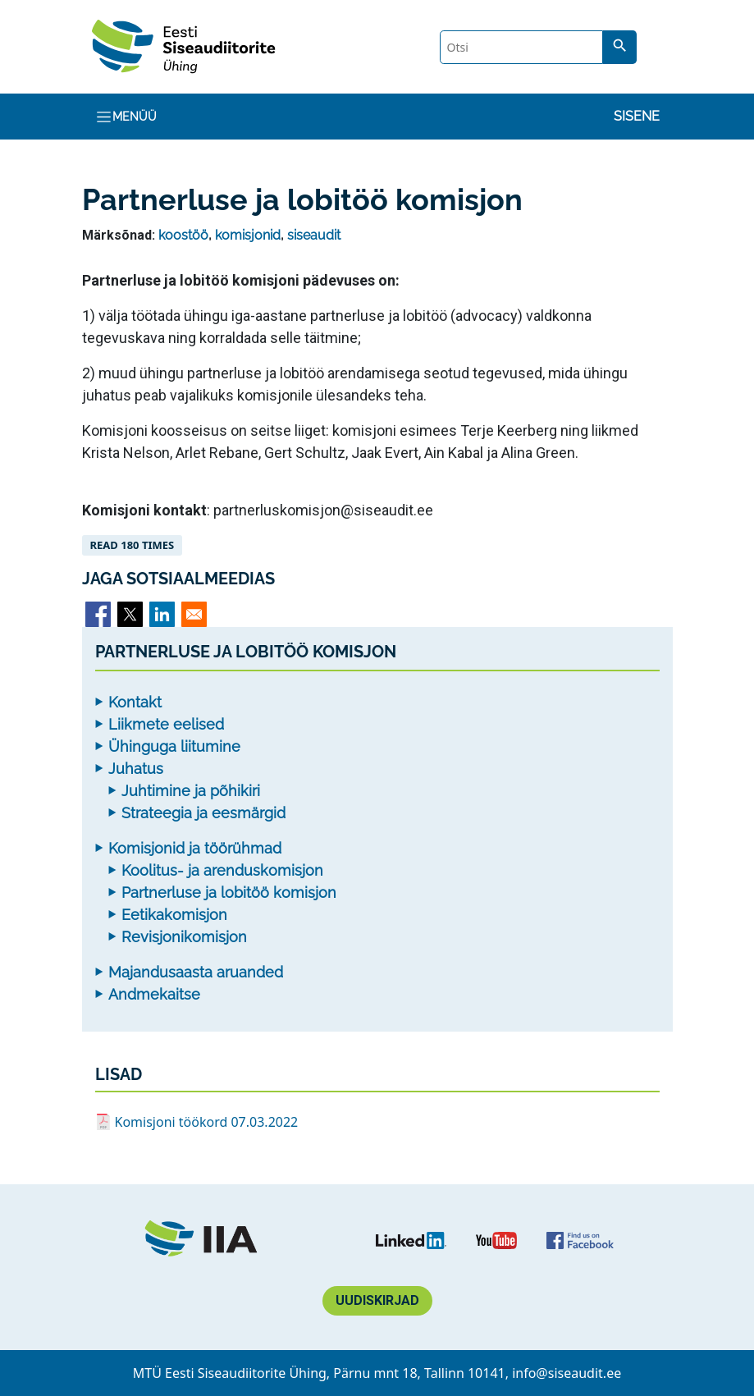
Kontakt (135, 702)
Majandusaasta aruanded (195, 972)
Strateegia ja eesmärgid (203, 813)
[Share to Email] (194, 614)
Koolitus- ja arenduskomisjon (222, 870)
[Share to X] (130, 614)
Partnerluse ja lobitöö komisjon (228, 892)
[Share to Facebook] (98, 614)
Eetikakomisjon (174, 914)
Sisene (637, 116)
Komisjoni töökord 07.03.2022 (207, 1122)
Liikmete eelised (166, 724)
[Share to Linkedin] (162, 614)
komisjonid (248, 235)
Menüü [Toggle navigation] (126, 117)
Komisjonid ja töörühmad (194, 848)
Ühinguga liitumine (174, 746)
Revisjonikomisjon (184, 936)
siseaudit (313, 235)
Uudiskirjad (377, 1300)
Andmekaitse (154, 994)
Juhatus (135, 768)
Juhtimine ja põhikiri (190, 790)
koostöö (183, 235)
